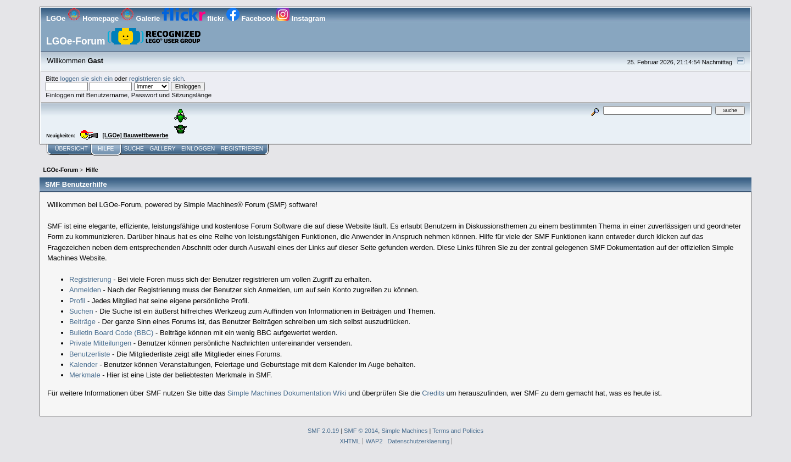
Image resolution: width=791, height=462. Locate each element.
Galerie (141, 18)
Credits (433, 393)
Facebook (251, 18)
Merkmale (85, 375)
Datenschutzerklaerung (419, 441)
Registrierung (90, 279)
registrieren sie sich (156, 78)
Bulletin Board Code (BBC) (111, 333)
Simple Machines (404, 430)
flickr (194, 18)
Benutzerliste (89, 354)
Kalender (83, 364)
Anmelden (85, 290)
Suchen (81, 311)
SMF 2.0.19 (323, 430)
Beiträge (82, 322)
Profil (77, 301)
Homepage (94, 18)
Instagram (300, 18)
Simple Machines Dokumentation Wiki (287, 393)
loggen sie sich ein (86, 78)
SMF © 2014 (361, 430)
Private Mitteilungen (100, 343)
